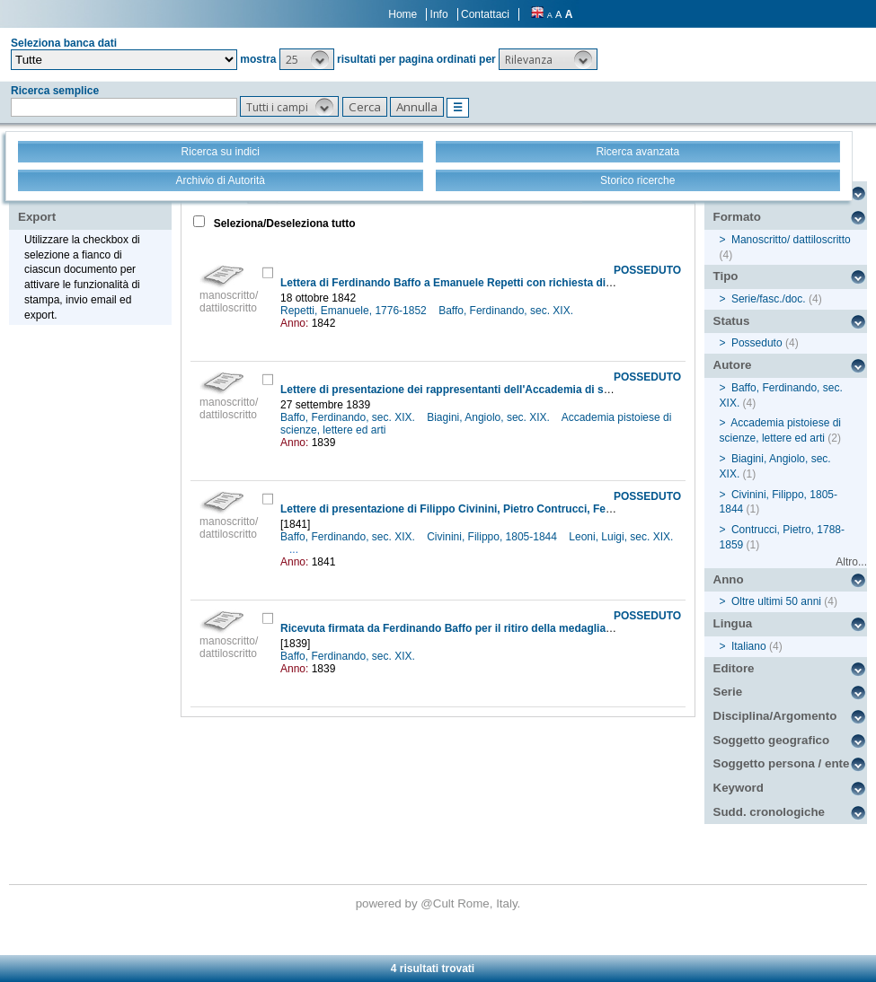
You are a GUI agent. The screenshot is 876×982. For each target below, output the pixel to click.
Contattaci (485, 14)
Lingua (733, 623)
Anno (728, 579)
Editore (734, 668)
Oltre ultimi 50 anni (776, 601)
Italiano (748, 646)
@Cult (438, 903)
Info (439, 14)
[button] (306, 59)
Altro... (851, 562)
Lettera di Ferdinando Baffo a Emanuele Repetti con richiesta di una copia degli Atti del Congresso (532, 282)
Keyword (738, 787)
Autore (732, 365)
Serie (728, 691)
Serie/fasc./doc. (768, 299)
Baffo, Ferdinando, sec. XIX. (507, 310)
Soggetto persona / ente (781, 763)
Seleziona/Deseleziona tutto (282, 223)
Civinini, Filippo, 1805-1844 (493, 536)
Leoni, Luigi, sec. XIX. (621, 536)
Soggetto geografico (771, 740)
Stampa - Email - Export (75, 205)
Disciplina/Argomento (775, 716)
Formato (737, 217)
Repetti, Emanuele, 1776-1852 (354, 310)
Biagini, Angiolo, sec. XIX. (490, 417)
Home (402, 14)
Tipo (726, 276)
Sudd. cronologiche (769, 812)
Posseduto (757, 343)
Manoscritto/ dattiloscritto (791, 239)
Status (731, 321)
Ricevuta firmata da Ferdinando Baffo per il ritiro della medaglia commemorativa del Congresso (524, 628)
